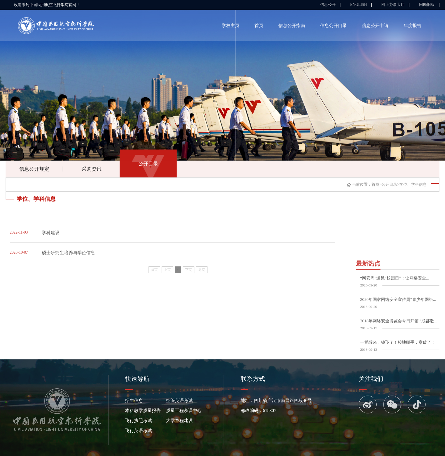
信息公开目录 (333, 26)
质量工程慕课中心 (184, 410)
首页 (258, 26)
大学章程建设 (179, 420)
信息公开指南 (291, 26)
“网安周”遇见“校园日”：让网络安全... (394, 332)
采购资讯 (91, 170)
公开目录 (148, 165)
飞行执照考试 (138, 420)
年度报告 (412, 26)
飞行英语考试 (138, 430)
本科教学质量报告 (143, 410)
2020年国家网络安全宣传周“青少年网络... (398, 353)
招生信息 (134, 400)
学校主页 (230, 26)
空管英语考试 (179, 400)
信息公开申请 (375, 26)
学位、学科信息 (413, 186)
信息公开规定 (34, 170)
